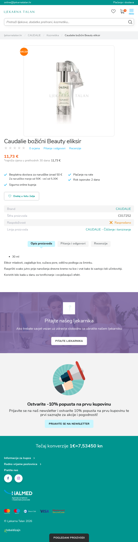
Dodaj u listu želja (21, 196)
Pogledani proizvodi (69, 538)
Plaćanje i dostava (123, 2)
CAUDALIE (123, 209)
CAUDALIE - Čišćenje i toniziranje (108, 229)
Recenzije (75, 148)
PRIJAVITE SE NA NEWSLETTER (69, 424)
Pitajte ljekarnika (69, 341)
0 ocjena (34, 148)
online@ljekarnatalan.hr (17, 2)
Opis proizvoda (41, 243)
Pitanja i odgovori (54, 148)
